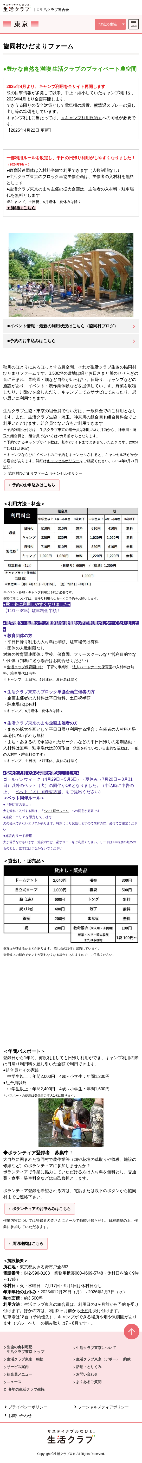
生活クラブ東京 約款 (25, 1359)
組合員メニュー (19, 1374)
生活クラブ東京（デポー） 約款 (103, 1359)
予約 (122, 1304)
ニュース (14, 1382)
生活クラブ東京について (96, 1348)
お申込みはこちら (39, 485)
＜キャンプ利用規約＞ (81, 118)
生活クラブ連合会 (54, 9)
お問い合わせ (87, 1374)
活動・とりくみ (88, 1367)
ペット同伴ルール (56, 811)
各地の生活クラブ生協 (26, 1389)
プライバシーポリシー (27, 1407)
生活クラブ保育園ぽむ (25, 667)
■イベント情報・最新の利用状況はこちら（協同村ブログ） (62, 326)
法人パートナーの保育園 (92, 667)
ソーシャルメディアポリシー (103, 1407)
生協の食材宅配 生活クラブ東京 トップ (25, 1349)
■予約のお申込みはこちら (31, 341)
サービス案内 (18, 1367)
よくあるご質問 (88, 1382)
